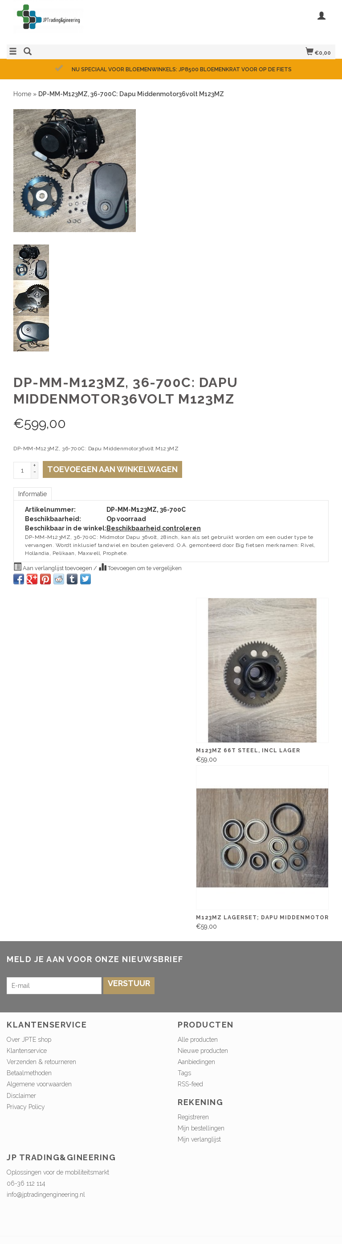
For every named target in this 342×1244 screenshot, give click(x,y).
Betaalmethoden (29, 1073)
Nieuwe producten (203, 1050)
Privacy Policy (26, 1106)
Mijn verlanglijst (199, 1139)
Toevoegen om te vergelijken (140, 567)
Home (22, 94)
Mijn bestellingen (201, 1128)
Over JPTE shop (29, 1039)
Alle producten (198, 1039)
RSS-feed (190, 1084)
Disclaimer (21, 1095)
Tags (184, 1073)
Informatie (32, 494)
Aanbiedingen (196, 1061)
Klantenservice (27, 1050)
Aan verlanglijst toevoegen (53, 567)
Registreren (193, 1117)
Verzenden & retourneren (41, 1061)
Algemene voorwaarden (39, 1084)
